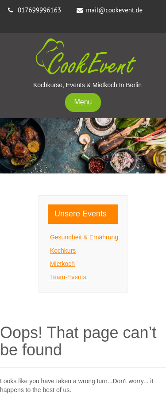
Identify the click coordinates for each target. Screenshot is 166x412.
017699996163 (39, 10)
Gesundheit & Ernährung (84, 237)
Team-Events (68, 277)
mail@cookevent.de (114, 10)
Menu (83, 102)
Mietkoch (62, 263)
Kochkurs (63, 250)
